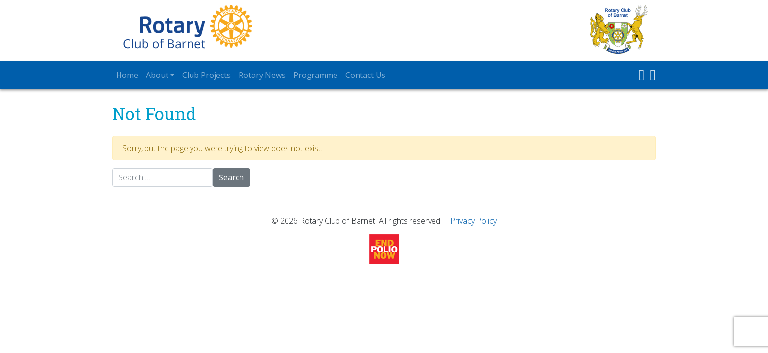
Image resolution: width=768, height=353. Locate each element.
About (157, 75)
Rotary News (262, 75)
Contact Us (365, 75)
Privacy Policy (473, 220)
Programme (315, 75)
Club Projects (206, 75)
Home (127, 75)
